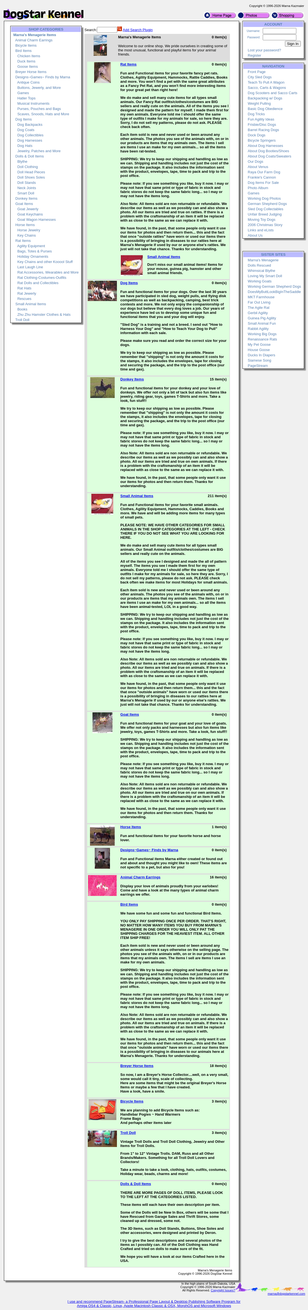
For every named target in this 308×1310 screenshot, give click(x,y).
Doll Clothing (27, 167)
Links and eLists (261, 230)
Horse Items (25, 225)
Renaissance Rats (262, 339)
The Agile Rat (258, 307)
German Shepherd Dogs (267, 204)
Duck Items (26, 61)
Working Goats (260, 281)
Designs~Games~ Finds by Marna (42, 77)
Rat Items (23, 241)
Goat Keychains (30, 214)
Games (23, 93)
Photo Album (258, 188)
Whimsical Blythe (261, 271)
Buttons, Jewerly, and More (39, 88)
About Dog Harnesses (265, 146)
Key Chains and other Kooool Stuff (44, 262)
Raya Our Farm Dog (264, 172)
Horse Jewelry (28, 230)
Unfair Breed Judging (265, 214)
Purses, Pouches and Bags (39, 109)
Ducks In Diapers (261, 355)
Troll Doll (22, 320)
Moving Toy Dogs (261, 219)
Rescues (24, 299)
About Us (255, 235)
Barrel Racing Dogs (263, 130)
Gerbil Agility (258, 313)
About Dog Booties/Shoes (268, 151)
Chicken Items (28, 56)
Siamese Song (259, 360)
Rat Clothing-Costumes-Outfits (41, 277)
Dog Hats (24, 146)
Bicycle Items (26, 45)
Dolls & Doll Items (29, 156)
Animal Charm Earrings (33, 40)
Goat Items (24, 204)
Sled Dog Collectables (265, 209)
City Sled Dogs (260, 77)
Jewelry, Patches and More (39, 151)
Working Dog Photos (264, 198)
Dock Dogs (257, 135)
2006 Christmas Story (265, 225)
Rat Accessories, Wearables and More (48, 272)
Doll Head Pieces (31, 172)
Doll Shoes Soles (31, 177)
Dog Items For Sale (263, 183)
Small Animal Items (30, 304)
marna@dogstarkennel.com (286, 1293)
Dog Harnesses (29, 140)
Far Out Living (259, 302)
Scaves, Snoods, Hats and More (43, 114)
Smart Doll (25, 193)
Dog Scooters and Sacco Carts (272, 93)
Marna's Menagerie (263, 260)
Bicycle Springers (262, 140)
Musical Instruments (33, 103)
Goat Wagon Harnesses (36, 219)
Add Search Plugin (138, 30)
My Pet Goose (259, 344)
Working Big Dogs (262, 334)
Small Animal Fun (262, 323)
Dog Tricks (256, 114)
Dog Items (23, 119)
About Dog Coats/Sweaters (269, 156)
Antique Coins (28, 82)
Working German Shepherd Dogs (274, 286)
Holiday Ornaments (32, 256)
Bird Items (23, 51)
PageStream (258, 366)
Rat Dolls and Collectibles (37, 283)
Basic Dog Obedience (265, 109)
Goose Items (27, 66)
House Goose (259, 350)
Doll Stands (26, 183)
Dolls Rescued (259, 265)
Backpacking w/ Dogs (265, 98)
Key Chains (26, 235)
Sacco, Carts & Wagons (267, 88)
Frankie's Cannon (262, 177)
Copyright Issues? (223, 1290)
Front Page (257, 72)
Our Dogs (255, 161)
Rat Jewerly (26, 293)
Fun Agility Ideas (261, 119)
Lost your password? (264, 50)
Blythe (22, 161)
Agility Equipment (31, 246)
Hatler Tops (26, 98)
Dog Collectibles (30, 135)
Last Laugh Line (30, 267)
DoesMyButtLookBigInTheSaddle (274, 292)
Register (254, 55)
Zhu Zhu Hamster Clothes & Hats (43, 314)
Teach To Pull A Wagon (266, 82)
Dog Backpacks (29, 124)
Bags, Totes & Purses (34, 251)
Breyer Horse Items (30, 72)
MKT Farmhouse (261, 297)
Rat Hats (24, 288)
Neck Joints (26, 188)
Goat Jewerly (27, 209)
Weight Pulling (259, 103)
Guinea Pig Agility (262, 318)
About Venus (258, 167)
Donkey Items (26, 198)
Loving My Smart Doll (265, 276)
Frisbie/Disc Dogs (262, 124)
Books (22, 309)
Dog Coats (25, 130)
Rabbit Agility (258, 329)
